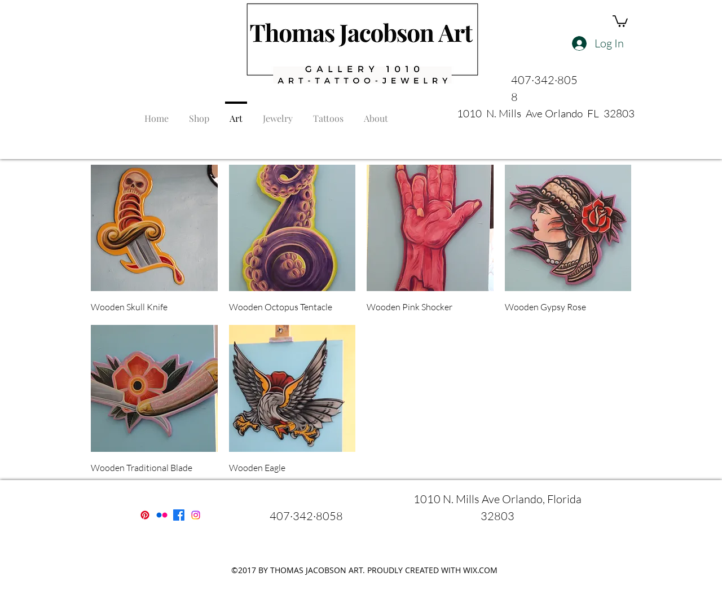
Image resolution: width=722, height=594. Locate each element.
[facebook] (178, 515)
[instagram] (195, 515)
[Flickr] (162, 515)
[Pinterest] (145, 515)
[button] (620, 20)
